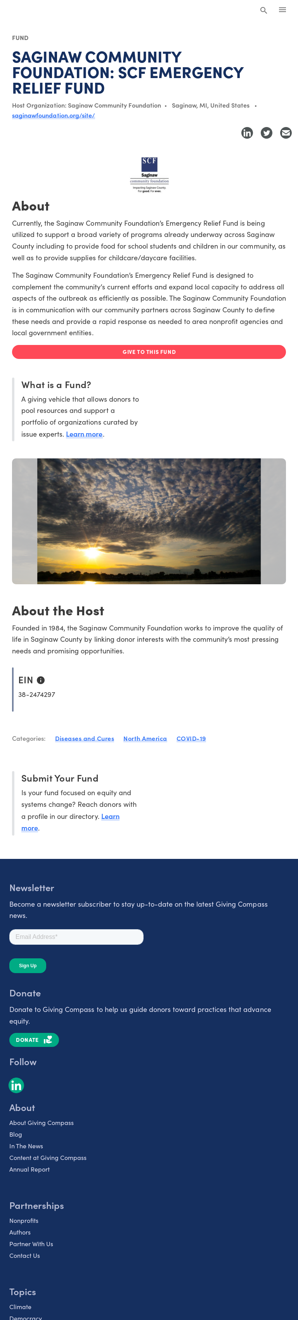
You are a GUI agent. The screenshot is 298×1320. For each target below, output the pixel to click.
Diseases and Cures (84, 738)
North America (145, 738)
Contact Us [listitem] (24, 1255)
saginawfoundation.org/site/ (53, 115)
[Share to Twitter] (266, 133)
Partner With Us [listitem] (31, 1244)
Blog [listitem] (15, 1134)
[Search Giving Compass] (264, 11)
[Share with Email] (286, 133)
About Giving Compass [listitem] (41, 1122)
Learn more (84, 434)
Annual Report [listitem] (29, 1169)
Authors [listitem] (20, 1232)
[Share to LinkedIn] (247, 133)
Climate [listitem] (20, 1307)
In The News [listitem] (26, 1146)
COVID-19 (191, 738)
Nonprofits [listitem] (23, 1220)
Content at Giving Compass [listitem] (48, 1157)
